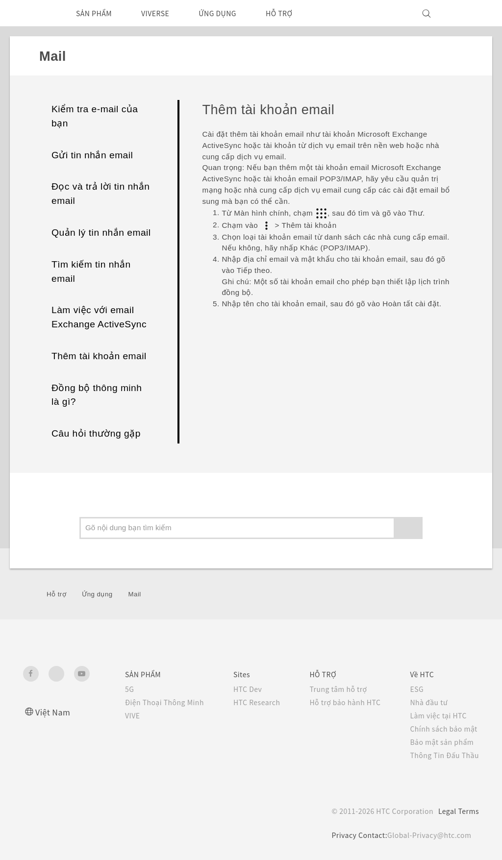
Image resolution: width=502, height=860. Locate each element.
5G (109, 689)
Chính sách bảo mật (442, 728)
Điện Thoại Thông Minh (146, 702)
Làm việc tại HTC (437, 715)
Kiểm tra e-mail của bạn (94, 116)
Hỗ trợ (56, 594)
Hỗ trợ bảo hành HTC (338, 702)
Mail (134, 594)
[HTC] (35, 13)
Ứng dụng (97, 594)
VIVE (113, 715)
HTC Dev (234, 689)
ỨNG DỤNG (232, 13)
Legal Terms (456, 811)
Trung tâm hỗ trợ (331, 689)
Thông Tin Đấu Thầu (442, 755)
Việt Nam (54, 711)
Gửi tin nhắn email (92, 155)
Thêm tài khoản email (99, 356)
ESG (414, 689)
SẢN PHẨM (97, 13)
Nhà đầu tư (426, 702)
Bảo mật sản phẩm (441, 741)
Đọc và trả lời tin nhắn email (100, 193)
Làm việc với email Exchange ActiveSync (99, 317)
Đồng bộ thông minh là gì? (96, 395)
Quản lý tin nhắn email (101, 232)
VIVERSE (164, 13)
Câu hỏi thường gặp (96, 433)
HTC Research (244, 702)
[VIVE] (465, 13)
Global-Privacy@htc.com (427, 835)
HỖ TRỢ (298, 13)
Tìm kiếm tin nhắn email (91, 271)
